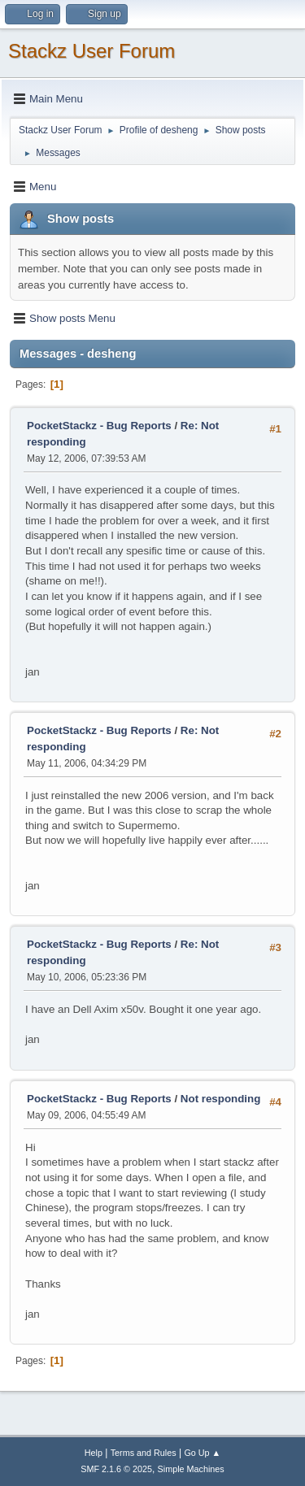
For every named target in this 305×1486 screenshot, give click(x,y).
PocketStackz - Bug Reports (99, 425)
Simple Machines (191, 1469)
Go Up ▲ (202, 1453)
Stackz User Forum (91, 51)
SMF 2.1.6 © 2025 (116, 1469)
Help (93, 1453)
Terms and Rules (143, 1453)
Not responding (220, 1099)
